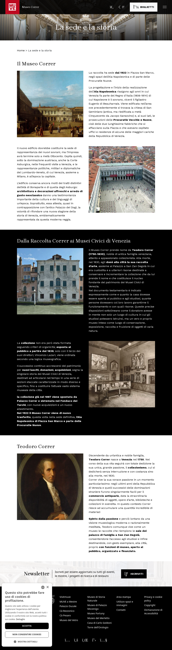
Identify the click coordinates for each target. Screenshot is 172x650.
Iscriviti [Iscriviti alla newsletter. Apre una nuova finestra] (133, 573)
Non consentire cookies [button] (26, 634)
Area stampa (123, 596)
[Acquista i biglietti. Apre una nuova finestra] (143, 7)
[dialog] (27, 615)
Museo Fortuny (95, 613)
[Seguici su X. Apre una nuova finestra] (94, 640)
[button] (165, 7)
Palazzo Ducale (68, 606)
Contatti (120, 609)
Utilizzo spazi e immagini (124, 603)
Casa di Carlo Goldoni (99, 622)
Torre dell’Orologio (97, 627)
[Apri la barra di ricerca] (112, 7)
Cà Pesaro (65, 615)
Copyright (149, 605)
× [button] (47, 587)
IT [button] (123, 7)
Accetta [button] (26, 625)
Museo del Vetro (69, 620)
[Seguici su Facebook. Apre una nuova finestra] (76, 640)
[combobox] (43, 587)
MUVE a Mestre (68, 601)
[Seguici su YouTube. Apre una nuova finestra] (103, 640)
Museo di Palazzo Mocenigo (97, 607)
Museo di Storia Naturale (96, 598)
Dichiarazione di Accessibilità (153, 611)
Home (21, 50)
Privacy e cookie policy (153, 598)
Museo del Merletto (98, 618)
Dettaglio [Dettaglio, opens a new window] (20, 619)
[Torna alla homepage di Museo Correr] (22, 7)
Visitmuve (65, 596)
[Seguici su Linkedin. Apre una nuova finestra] (85, 640)
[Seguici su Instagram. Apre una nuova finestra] (67, 640)
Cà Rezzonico (67, 610)
